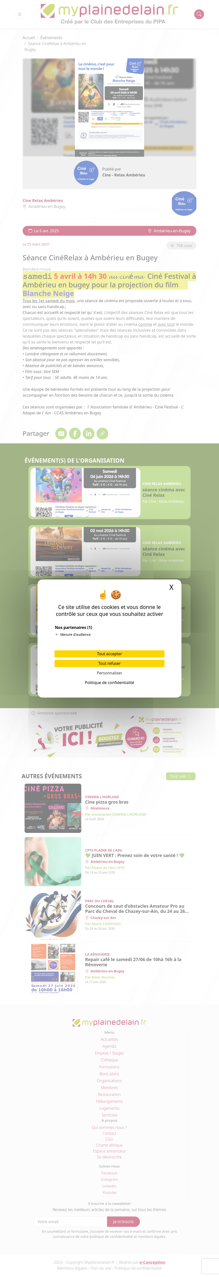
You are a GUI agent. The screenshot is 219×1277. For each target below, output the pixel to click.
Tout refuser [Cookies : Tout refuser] (109, 663)
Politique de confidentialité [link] (109, 682)
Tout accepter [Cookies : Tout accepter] (109, 653)
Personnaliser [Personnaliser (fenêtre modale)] (109, 673)
